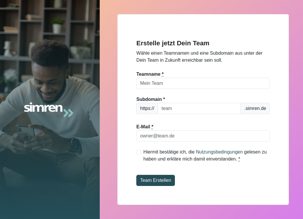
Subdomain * (150, 99)
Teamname (149, 74)
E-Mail (144, 126)
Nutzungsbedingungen (219, 151)
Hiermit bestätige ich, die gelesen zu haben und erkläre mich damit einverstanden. (205, 155)
